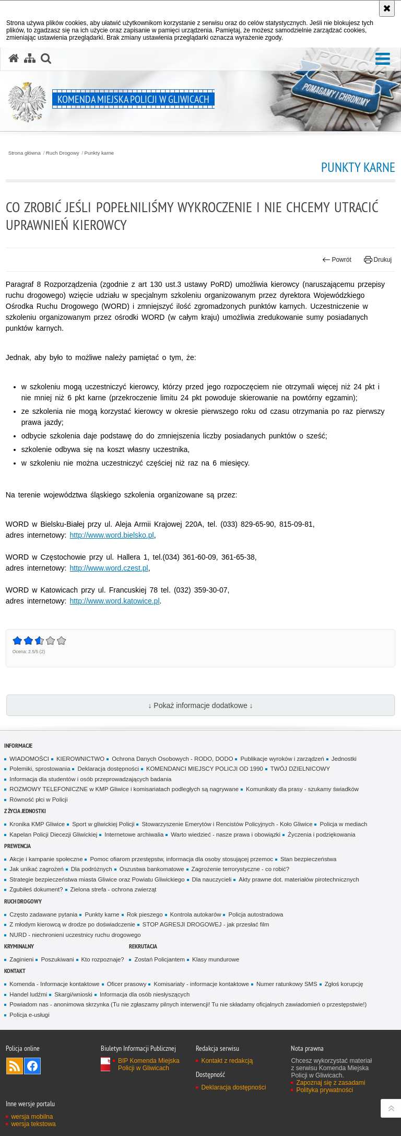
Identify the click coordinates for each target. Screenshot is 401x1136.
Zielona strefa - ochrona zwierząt (113, 889)
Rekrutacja (143, 946)
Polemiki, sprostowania (39, 769)
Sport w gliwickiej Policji (103, 824)
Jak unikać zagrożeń (36, 869)
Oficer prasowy (127, 984)
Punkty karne (99, 153)
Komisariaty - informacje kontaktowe (201, 984)
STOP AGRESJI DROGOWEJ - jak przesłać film (206, 924)
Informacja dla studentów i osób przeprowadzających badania (90, 779)
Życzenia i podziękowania (321, 834)
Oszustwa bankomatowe (152, 869)
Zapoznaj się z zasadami (330, 1082)
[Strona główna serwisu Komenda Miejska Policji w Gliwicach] (13, 58)
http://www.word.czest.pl (109, 568)
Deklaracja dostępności (107, 769)
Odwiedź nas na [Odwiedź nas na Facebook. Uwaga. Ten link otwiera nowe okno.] (32, 1066)
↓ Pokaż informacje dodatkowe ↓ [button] (200, 705)
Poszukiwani (57, 959)
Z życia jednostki (25, 811)
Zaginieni (21, 959)
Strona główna (24, 153)
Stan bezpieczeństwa (308, 859)
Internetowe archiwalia (133, 834)
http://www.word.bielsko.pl (112, 535)
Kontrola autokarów (195, 914)
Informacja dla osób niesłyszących (145, 994)
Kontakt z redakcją (227, 1060)
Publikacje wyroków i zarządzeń (282, 759)
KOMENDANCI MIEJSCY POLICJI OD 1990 (204, 769)
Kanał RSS (14, 1066)
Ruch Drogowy (62, 153)
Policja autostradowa (255, 914)
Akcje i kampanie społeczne (45, 859)
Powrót (336, 260)
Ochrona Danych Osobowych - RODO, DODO (172, 759)
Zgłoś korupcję (344, 984)
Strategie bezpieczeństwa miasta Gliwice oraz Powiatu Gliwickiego (96, 879)
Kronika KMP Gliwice (37, 824)
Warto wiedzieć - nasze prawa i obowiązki (225, 834)
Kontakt (15, 971)
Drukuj (378, 260)
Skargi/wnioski (73, 994)
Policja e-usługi (29, 1015)
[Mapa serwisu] (30, 58)
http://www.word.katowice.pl (115, 601)
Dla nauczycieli (212, 879)
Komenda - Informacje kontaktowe (54, 984)
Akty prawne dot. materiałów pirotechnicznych (299, 879)
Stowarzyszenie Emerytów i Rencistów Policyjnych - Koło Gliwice (226, 824)
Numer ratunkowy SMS (286, 984)
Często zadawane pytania (43, 914)
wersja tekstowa (33, 1124)
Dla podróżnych (91, 869)
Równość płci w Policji (38, 799)
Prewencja (17, 846)
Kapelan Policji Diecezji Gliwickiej (53, 834)
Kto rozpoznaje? (102, 959)
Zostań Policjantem (159, 959)
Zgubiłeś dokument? (36, 889)
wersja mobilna (32, 1116)
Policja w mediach (343, 824)
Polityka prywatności (324, 1090)
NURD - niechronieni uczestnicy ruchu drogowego (74, 935)
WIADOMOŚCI (29, 759)
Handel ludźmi (28, 994)
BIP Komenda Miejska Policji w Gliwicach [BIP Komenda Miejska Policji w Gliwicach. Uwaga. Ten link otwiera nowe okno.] (149, 1064)
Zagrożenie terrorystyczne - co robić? (241, 869)
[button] (382, 59)
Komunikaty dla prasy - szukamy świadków (302, 789)
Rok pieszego (145, 914)
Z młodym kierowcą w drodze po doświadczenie (72, 924)
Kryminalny (19, 946)
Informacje (18, 745)
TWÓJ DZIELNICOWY (300, 769)
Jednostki (344, 759)
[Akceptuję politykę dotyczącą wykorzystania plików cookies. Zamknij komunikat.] (387, 8)
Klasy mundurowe (215, 959)
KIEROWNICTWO (80, 759)
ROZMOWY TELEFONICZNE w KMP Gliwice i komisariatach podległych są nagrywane (124, 789)
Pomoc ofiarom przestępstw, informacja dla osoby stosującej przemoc (181, 859)
